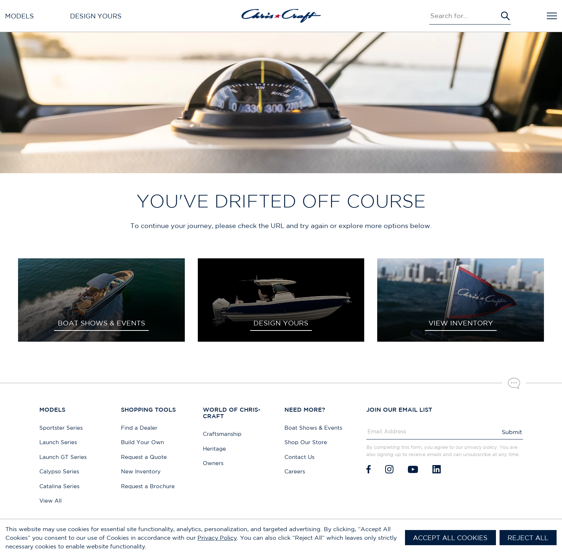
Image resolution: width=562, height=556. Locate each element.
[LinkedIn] (436, 469)
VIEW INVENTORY (460, 323)
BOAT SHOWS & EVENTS (101, 323)
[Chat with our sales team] (514, 383)
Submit (512, 432)
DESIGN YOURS (280, 323)
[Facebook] (368, 469)
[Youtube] (413, 469)
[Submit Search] (505, 16)
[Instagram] (389, 469)
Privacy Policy (217, 537)
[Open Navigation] (552, 16)
